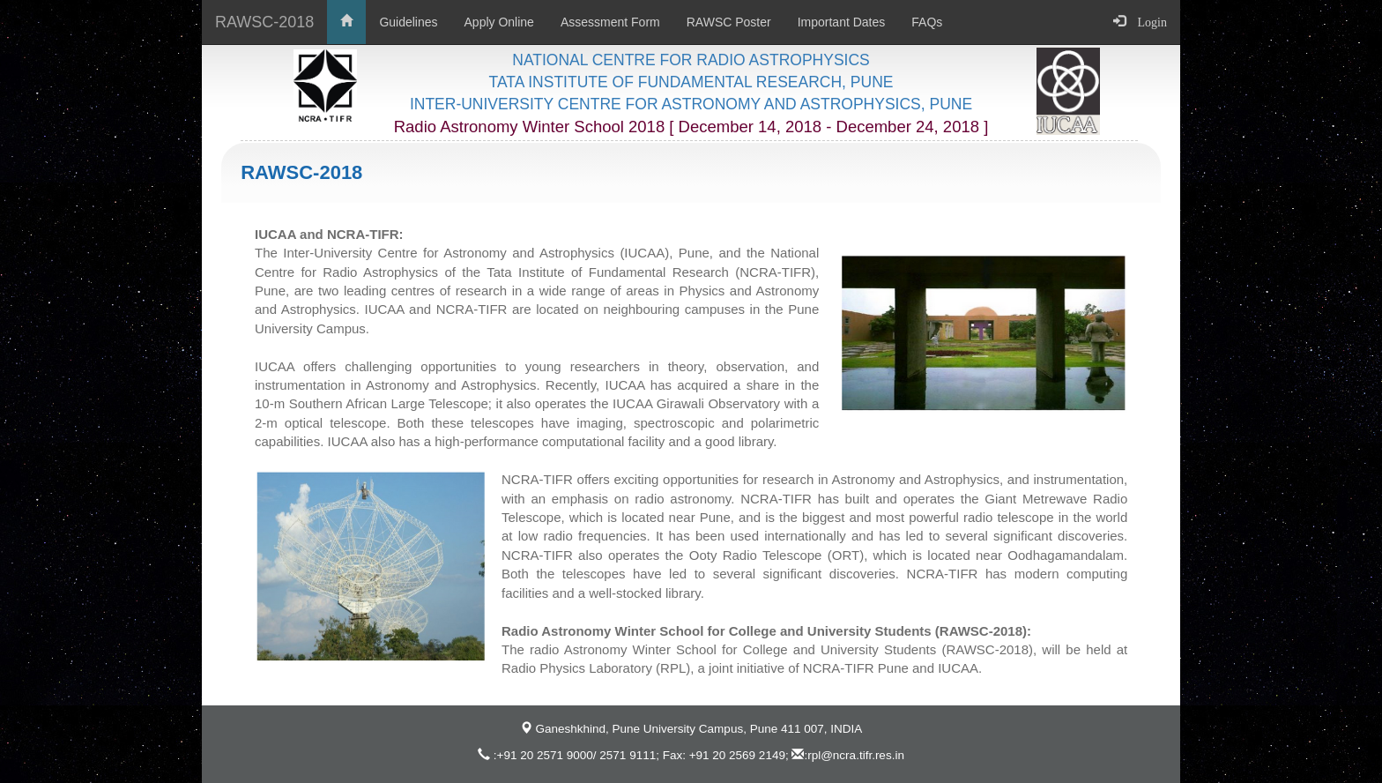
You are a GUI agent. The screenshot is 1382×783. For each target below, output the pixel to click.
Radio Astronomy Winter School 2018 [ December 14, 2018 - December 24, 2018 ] (691, 126)
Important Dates (842, 22)
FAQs (926, 22)
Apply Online (499, 22)
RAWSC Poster (729, 22)
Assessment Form (610, 22)
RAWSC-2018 (264, 22)
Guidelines (408, 22)
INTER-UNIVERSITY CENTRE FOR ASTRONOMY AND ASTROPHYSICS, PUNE (691, 104)
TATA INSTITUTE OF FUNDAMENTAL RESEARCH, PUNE (691, 82)
